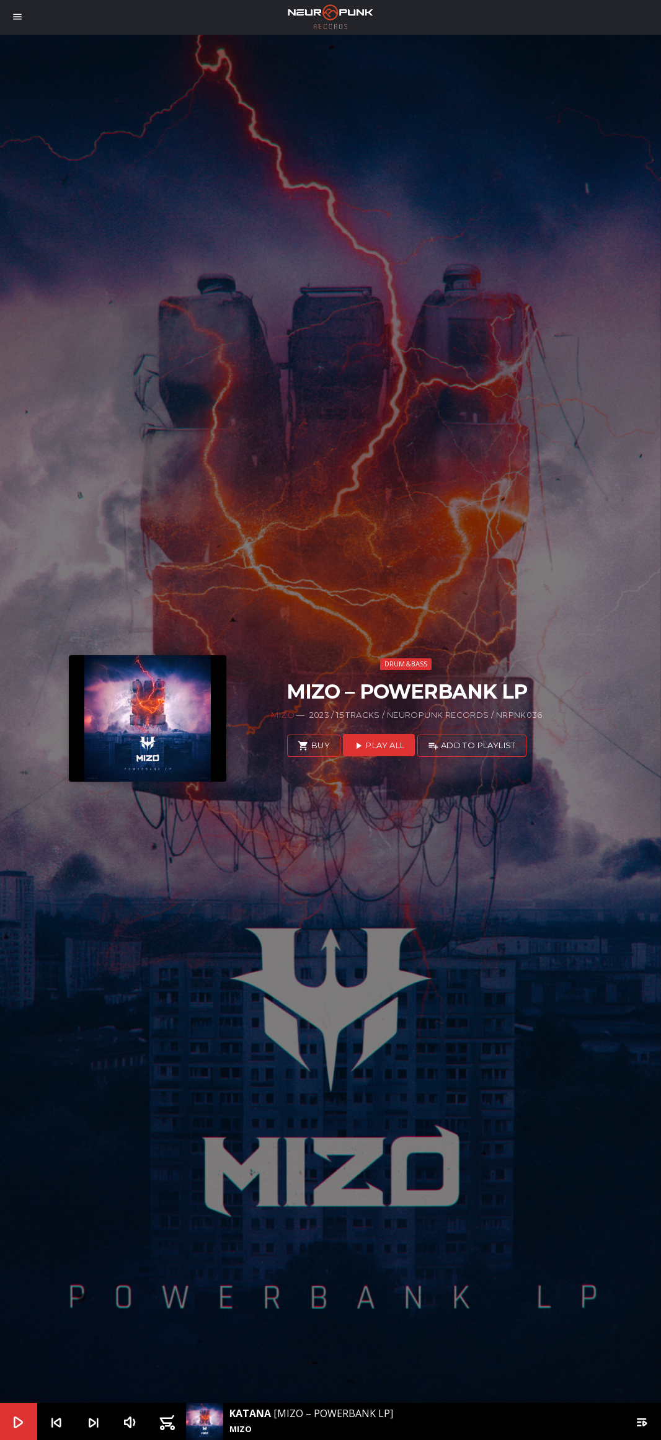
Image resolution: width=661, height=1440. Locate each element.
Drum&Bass (406, 663)
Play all (379, 746)
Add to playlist (472, 746)
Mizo (283, 715)
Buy (314, 746)
